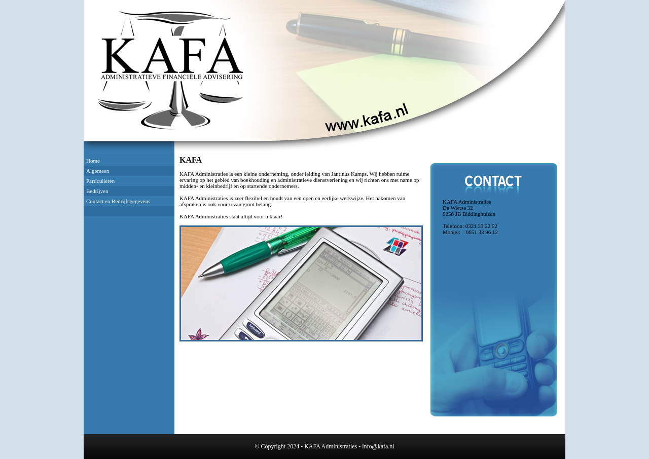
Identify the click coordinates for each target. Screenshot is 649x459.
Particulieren (100, 181)
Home (93, 161)
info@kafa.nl (378, 446)
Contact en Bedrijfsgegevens (118, 201)
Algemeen (97, 171)
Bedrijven (97, 191)
